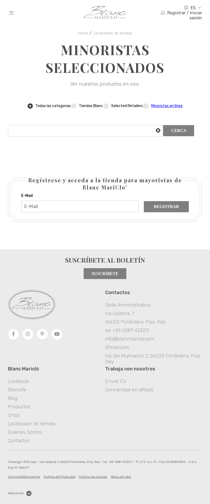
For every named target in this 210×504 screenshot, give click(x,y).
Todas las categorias (49, 106)
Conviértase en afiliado (129, 390)
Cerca (178, 130)
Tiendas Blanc (87, 106)
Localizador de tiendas (113, 33)
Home (83, 33)
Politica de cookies (93, 477)
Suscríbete (105, 273)
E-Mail (27, 195)
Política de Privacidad (59, 477)
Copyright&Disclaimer (24, 477)
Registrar (166, 206)
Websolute (20, 493)
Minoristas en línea (166, 106)
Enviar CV (115, 381)
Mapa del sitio (121, 477)
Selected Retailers (123, 106)
